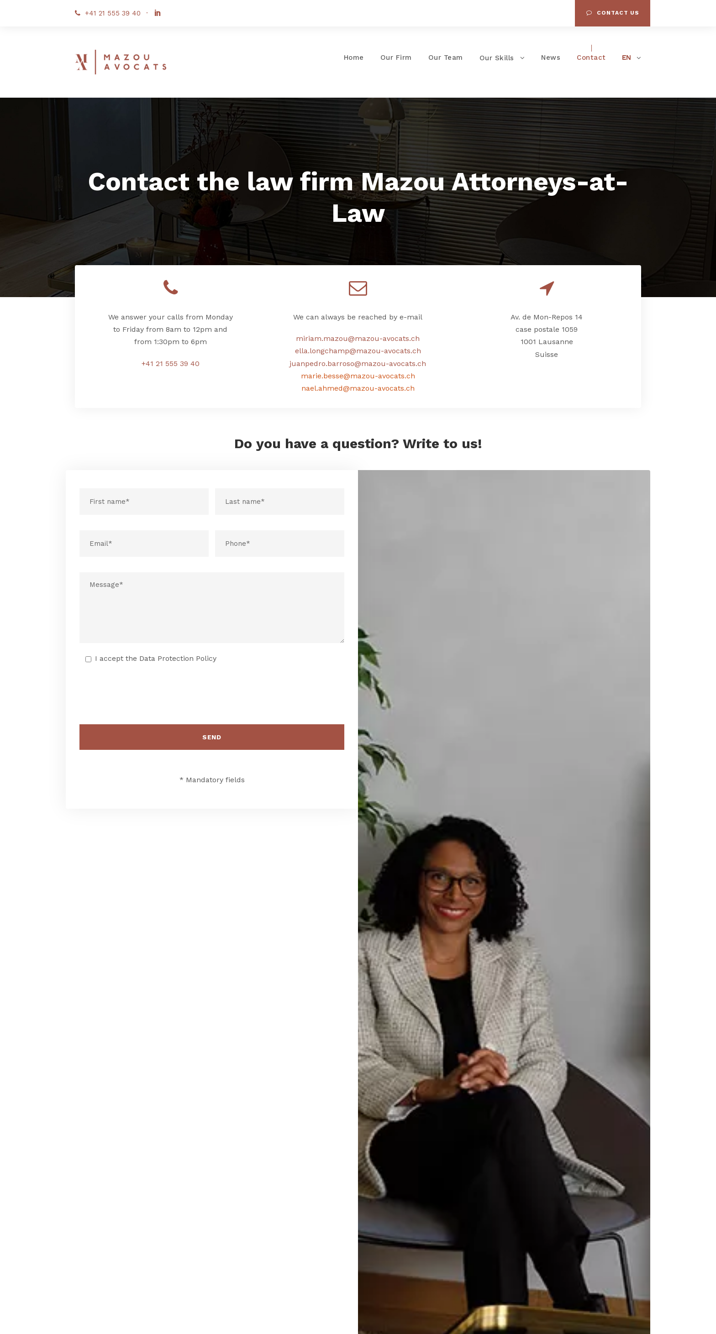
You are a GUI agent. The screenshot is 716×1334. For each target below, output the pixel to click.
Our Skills (496, 58)
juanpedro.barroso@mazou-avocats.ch (358, 363)
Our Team (445, 57)
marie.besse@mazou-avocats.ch (358, 375)
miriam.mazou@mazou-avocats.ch (358, 338)
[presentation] (211, 697)
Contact (591, 57)
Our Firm (396, 57)
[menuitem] (632, 60)
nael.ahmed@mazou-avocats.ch (358, 388)
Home (354, 57)
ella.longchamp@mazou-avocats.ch (358, 350)
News (550, 57)
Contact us (612, 13)
